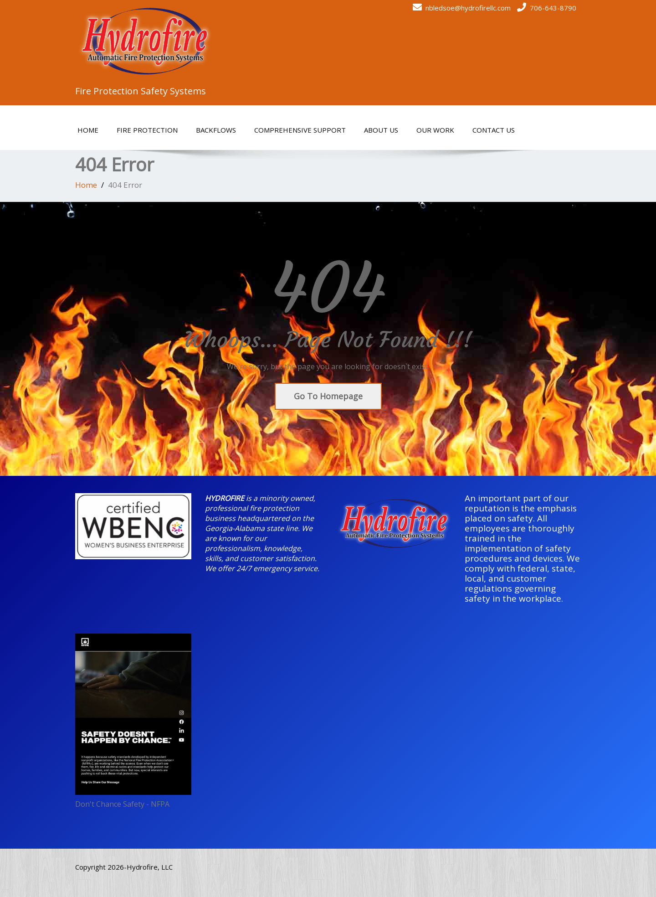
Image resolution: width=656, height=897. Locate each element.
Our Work (435, 129)
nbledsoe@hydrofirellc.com (468, 7)
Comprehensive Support (300, 129)
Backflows (216, 129)
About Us (381, 129)
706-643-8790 (553, 7)
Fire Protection (147, 129)
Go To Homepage (328, 396)
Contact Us (493, 129)
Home (87, 129)
